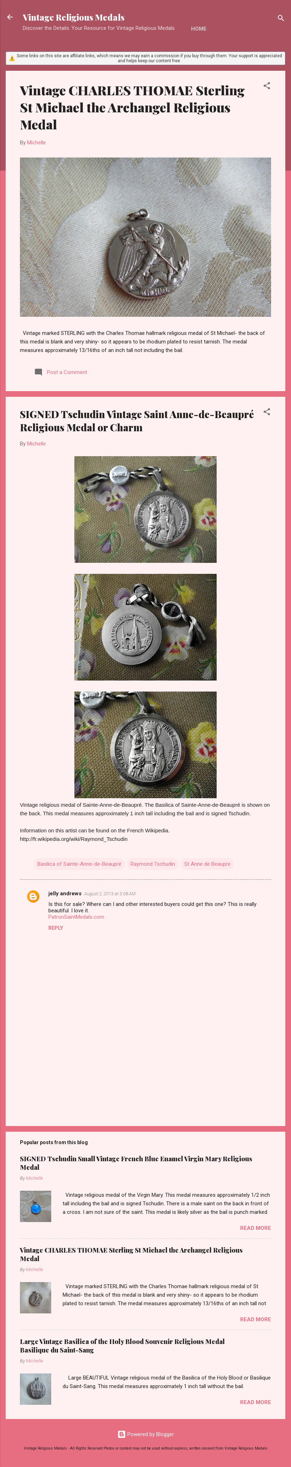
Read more (255, 1228)
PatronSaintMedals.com (76, 917)
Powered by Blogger (145, 1434)
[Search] (281, 19)
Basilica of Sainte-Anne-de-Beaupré (79, 864)
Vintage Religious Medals (74, 17)
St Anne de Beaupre (207, 864)
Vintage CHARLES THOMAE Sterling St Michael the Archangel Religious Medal (132, 107)
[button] (267, 86)
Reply (55, 928)
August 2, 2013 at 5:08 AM (110, 893)
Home (199, 29)
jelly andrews (64, 893)
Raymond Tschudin (153, 864)
